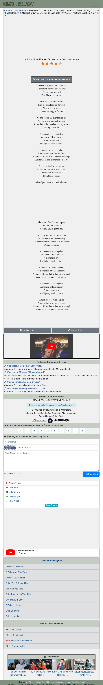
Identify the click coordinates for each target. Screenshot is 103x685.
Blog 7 (82, 682)
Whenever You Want (16, 572)
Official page (13, 629)
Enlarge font (13, 492)
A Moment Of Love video (19, 640)
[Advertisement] (51, 37)
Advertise (75, 682)
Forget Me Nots (14, 588)
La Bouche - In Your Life (18, 594)
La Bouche (21, 10)
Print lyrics (12, 501)
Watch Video (13, 483)
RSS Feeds (50, 682)
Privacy (31, 682)
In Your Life (12, 616)
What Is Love (13, 605)
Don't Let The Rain (15, 577)
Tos (43, 682)
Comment (12, 487)
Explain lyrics (27, 330)
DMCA (38, 682)
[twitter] (26, 682)
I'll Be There (12, 611)
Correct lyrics (75, 330)
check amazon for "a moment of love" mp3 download (51, 405)
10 (82, 430)
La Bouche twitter (15, 646)
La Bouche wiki (15, 635)
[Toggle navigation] (95, 4)
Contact (67, 682)
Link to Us (59, 682)
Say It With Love (14, 600)
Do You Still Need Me (17, 583)
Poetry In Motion (15, 566)
